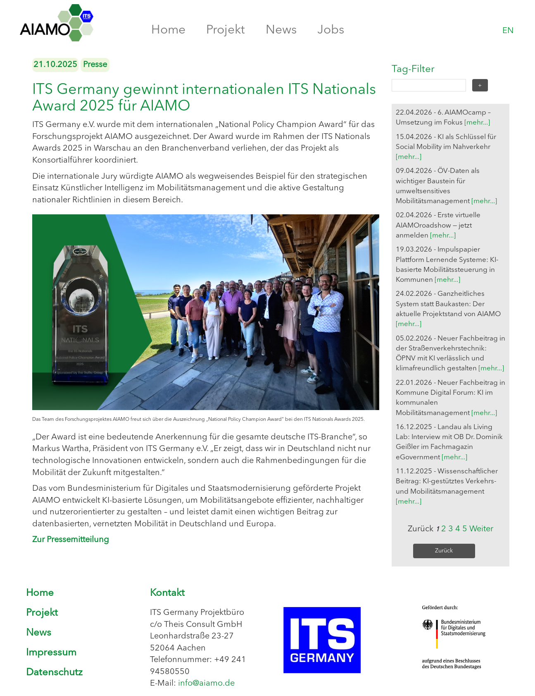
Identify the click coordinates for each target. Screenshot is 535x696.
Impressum (51, 653)
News (281, 30)
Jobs (330, 30)
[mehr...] (477, 122)
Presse (95, 65)
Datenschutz (54, 673)
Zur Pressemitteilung (70, 540)
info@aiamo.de (206, 683)
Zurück (444, 551)
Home (168, 30)
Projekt (225, 30)
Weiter (481, 529)
